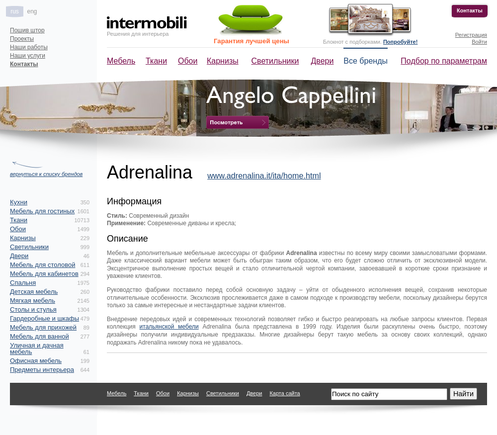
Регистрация (471, 35)
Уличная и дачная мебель (37, 348)
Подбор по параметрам (444, 61)
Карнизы (223, 61)
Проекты (22, 38)
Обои (187, 61)
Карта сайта (284, 393)
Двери (322, 61)
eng (32, 11)
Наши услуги (27, 55)
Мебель (121, 61)
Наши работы (29, 47)
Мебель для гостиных (42, 211)
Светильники (275, 61)
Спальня (23, 282)
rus (14, 11)
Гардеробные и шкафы (44, 318)
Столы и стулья (33, 309)
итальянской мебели (169, 326)
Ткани (156, 61)
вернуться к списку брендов (46, 174)
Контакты (470, 10)
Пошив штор (27, 30)
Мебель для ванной (39, 336)
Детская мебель (34, 291)
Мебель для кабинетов (44, 273)
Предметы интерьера (42, 369)
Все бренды (365, 61)
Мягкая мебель (32, 300)
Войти (479, 42)
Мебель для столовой (42, 264)
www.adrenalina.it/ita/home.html (264, 175)
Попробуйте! (400, 42)
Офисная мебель (36, 360)
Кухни (18, 202)
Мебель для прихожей (43, 327)
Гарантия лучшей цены (251, 41)
